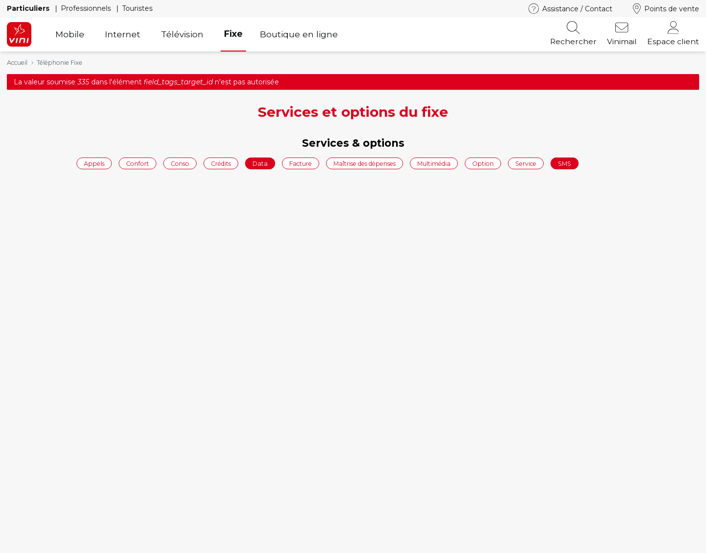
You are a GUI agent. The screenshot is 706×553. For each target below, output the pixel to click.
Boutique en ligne (299, 34)
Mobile (69, 34)
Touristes (137, 8)
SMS (564, 163)
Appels (94, 163)
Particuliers (29, 8)
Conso (180, 163)
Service (525, 163)
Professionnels (87, 8)
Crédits (221, 163)
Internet (122, 34)
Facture (300, 163)
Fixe (233, 33)
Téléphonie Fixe (59, 62)
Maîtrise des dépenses (364, 163)
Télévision (182, 34)
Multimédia (434, 163)
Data (260, 163)
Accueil (17, 62)
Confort (137, 163)
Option (483, 163)
